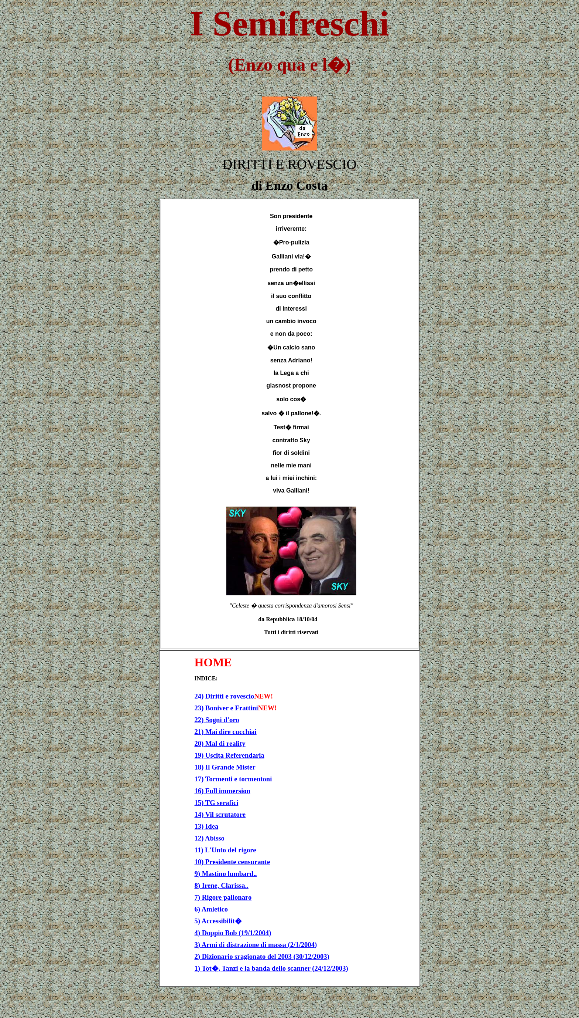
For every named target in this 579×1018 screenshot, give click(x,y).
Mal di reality (225, 743)
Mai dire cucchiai (231, 731)
